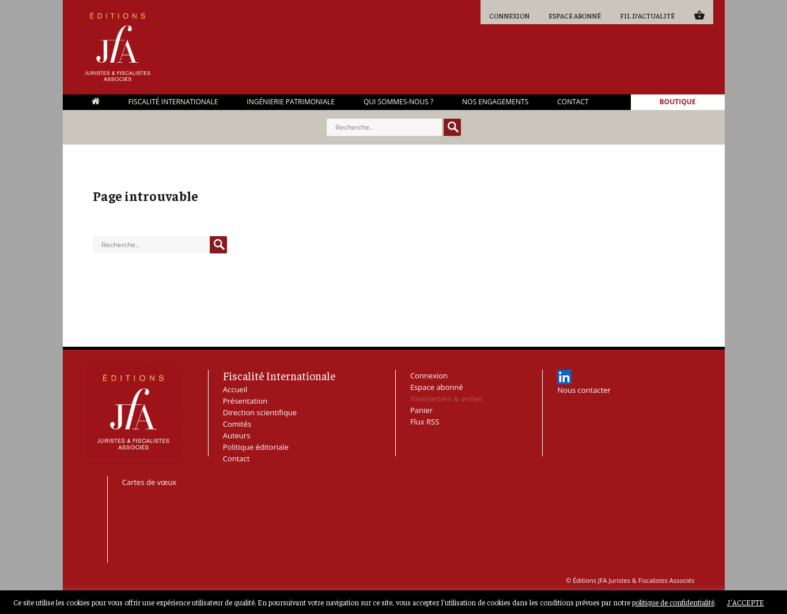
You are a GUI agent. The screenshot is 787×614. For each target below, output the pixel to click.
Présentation (245, 401)
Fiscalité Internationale (173, 102)
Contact (572, 102)
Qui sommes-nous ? (398, 102)
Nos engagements (495, 102)
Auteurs (237, 435)
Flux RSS (424, 421)
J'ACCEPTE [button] (745, 602)
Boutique (678, 102)
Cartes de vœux (149, 482)
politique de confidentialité (673, 602)
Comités (237, 424)
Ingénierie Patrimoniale (291, 102)
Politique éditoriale (256, 447)
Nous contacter (584, 390)
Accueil (96, 101)
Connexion (509, 15)
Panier (699, 15)
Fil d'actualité (647, 15)
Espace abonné (574, 15)
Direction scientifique (260, 412)
